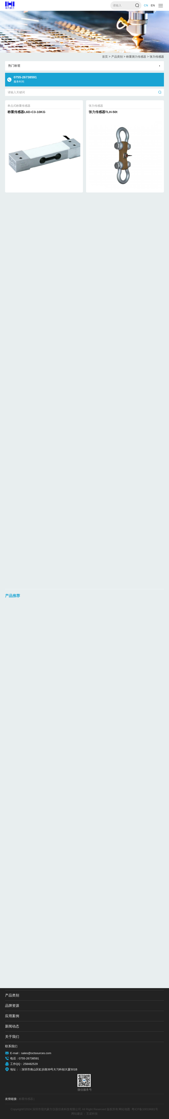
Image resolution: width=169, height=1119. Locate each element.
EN (153, 5)
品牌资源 (12, 1005)
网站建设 (77, 1113)
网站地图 (124, 1109)
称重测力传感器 (137, 57)
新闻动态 (12, 1026)
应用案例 (12, 1016)
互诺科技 (92, 1113)
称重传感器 (26, 1099)
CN (146, 5)
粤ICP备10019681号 (145, 1109)
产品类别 (118, 57)
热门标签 (14, 65)
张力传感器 (157, 56)
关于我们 (12, 1036)
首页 (106, 57)
